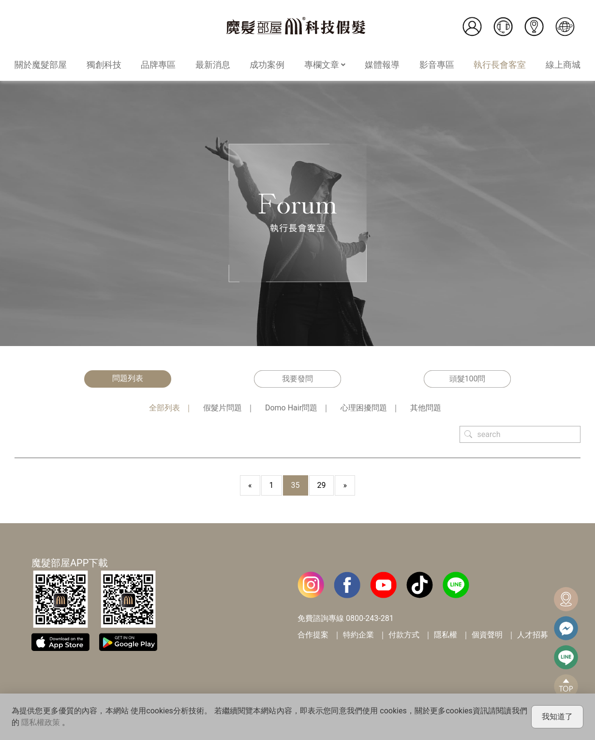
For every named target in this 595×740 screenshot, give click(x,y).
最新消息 (212, 65)
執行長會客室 (500, 65)
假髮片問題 (222, 407)
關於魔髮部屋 (41, 65)
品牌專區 (158, 65)
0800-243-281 (370, 618)
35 (295, 485)
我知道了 (557, 716)
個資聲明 (487, 634)
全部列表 (164, 407)
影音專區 (436, 65)
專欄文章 (324, 65)
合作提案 (313, 634)
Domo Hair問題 (291, 407)
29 (321, 485)
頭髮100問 (467, 378)
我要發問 (297, 378)
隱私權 (445, 634)
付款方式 (403, 634)
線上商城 (563, 65)
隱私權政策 (40, 722)
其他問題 (425, 407)
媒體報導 (382, 65)
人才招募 (532, 634)
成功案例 (267, 65)
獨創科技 (104, 65)
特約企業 (358, 634)
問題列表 (127, 378)
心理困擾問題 (364, 407)
